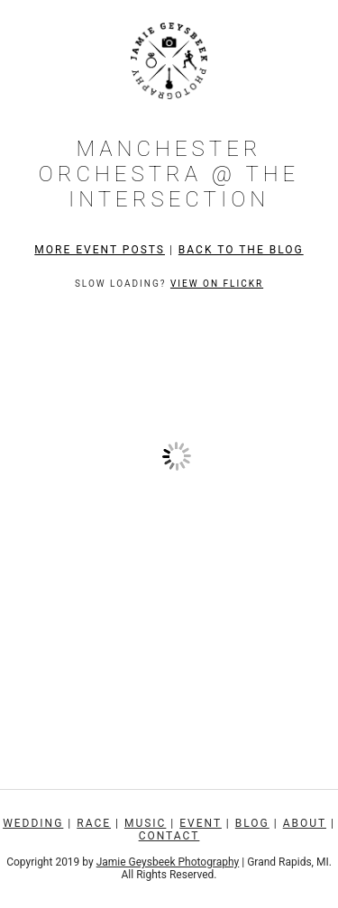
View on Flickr (216, 284)
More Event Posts (99, 249)
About (304, 823)
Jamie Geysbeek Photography (168, 862)
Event (200, 823)
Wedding (33, 823)
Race (94, 823)
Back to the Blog (241, 249)
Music (145, 823)
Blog (252, 823)
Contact (169, 836)
